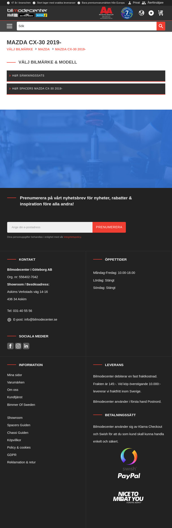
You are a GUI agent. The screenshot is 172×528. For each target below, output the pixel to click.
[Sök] (161, 26)
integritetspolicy (72, 237)
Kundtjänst (14, 397)
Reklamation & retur (21, 462)
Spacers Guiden (18, 425)
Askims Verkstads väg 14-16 (27, 292)
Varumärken (15, 382)
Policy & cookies (19, 447)
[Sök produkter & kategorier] (87, 26)
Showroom (15, 417)
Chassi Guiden (17, 432)
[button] (11, 26)
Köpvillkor (14, 440)
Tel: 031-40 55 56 (19, 311)
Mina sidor (14, 375)
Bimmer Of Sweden (21, 405)
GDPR (12, 455)
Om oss (12, 390)
